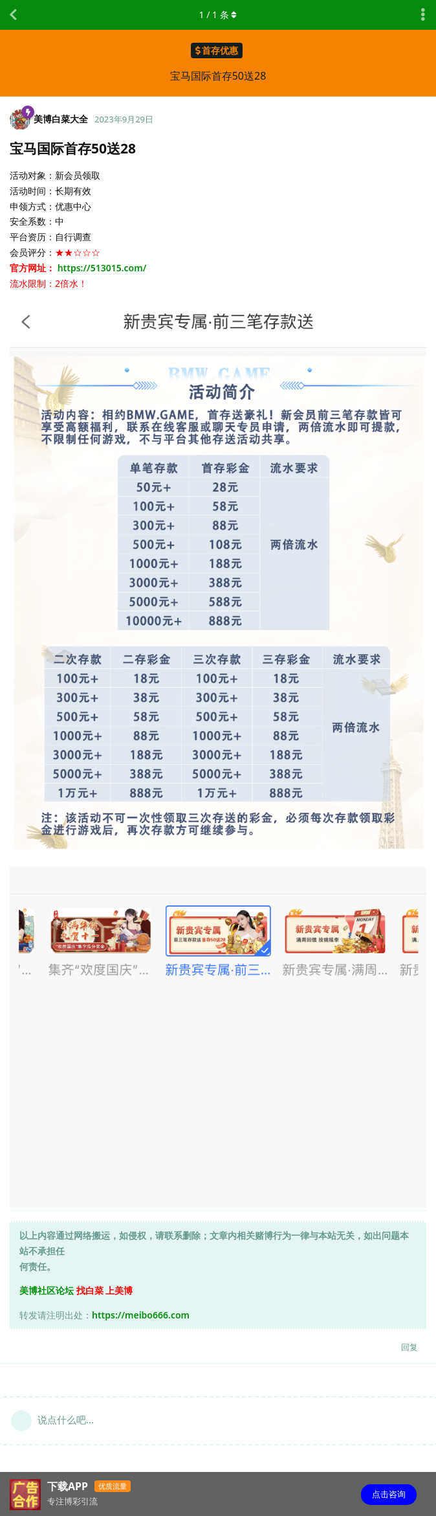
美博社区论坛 (46, 1290)
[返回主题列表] (13, 15)
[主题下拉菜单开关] (423, 15)
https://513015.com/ (102, 268)
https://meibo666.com (141, 1315)
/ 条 (218, 14)
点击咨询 (389, 1494)
